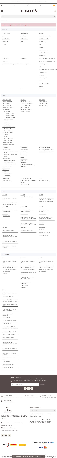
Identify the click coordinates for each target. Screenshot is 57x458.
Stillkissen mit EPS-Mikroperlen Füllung (11, 151)
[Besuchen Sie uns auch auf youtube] (5, 435)
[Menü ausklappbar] (2, 11)
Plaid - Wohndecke (8, 130)
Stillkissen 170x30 (10, 113)
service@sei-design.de (10, 427)
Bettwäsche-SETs (24, 153)
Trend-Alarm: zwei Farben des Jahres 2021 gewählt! (27, 210)
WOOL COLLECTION (7, 105)
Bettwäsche (6, 123)
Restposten (41, 222)
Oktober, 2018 (24, 227)
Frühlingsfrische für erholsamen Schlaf (10, 198)
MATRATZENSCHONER (8, 132)
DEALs (3, 258)
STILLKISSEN (7, 111)
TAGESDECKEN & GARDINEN (9, 126)
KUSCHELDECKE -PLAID (44, 180)
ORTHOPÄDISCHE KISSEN (26, 101)
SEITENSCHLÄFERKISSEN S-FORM (46, 149)
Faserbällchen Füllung (9, 162)
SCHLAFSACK (23, 160)
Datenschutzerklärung (34, 378)
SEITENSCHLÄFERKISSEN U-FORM (46, 151)
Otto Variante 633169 (10, 164)
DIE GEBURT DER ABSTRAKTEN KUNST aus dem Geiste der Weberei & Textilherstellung (45, 219)
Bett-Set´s (6, 121)
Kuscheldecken (7, 125)
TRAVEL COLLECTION (7, 142)
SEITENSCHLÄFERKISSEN (8, 140)
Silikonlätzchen (24, 166)
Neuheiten (41, 224)
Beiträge (4, 289)
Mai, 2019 (5, 227)
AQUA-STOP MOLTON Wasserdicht (28, 180)
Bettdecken (23, 151)
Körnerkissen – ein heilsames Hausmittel (9, 246)
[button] (1, 1)
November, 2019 (24, 214)
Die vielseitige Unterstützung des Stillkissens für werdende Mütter (46, 198)
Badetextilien (23, 162)
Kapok (5, 156)
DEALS (40, 178)
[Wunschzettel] (40, 5)
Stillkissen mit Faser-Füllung (10, 154)
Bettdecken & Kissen (8, 119)
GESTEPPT (6, 134)
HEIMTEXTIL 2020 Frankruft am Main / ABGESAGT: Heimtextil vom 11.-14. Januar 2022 (28, 219)
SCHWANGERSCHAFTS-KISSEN (45, 153)
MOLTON (6, 136)
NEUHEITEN (23, 258)
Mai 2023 (41, 194)
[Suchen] (27, 16)
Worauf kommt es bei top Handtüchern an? (8, 231)
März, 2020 (5, 214)
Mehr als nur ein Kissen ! (26, 196)
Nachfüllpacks (6, 171)
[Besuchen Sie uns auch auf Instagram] (31, 388)
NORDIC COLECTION (7, 101)
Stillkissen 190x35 (6, 149)
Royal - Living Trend (8, 128)
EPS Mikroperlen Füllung (9, 160)
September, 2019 (42, 214)
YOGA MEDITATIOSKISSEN (8, 144)
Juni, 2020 (41, 206)
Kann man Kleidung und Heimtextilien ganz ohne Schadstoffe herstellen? (44, 234)
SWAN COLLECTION (7, 103)
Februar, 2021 (24, 206)
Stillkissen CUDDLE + (7, 166)
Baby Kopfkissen (24, 149)
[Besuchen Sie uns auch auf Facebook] (25, 388)
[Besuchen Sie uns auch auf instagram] (9, 435)
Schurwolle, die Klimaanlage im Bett (10, 242)
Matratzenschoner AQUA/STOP (27, 164)
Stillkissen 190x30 (10, 115)
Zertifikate (41, 258)
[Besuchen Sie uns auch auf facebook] (2, 435)
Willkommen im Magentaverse (46, 201)
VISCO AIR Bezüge (26, 105)
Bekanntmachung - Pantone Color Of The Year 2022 (10, 210)
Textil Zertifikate (42, 229)
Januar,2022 (5, 206)
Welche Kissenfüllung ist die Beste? (27, 231)
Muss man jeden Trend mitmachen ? (44, 210)
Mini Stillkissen (6, 169)
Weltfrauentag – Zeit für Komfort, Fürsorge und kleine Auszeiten (10, 203)
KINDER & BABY (6, 109)
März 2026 (5, 194)
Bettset (22, 156)
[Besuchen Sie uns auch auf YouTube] (28, 388)
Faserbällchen (7, 175)
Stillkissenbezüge (6, 168)
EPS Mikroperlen (8, 173)
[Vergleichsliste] (27, 5)
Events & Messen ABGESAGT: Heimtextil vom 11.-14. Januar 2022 (28, 224)
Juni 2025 (23, 194)
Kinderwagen (24, 155)
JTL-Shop (47, 456)
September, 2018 (42, 227)
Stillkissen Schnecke (10, 117)
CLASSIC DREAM (6, 215)
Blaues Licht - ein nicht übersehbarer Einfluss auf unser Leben (10, 237)
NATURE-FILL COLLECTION (8, 107)
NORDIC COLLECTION (25, 111)
